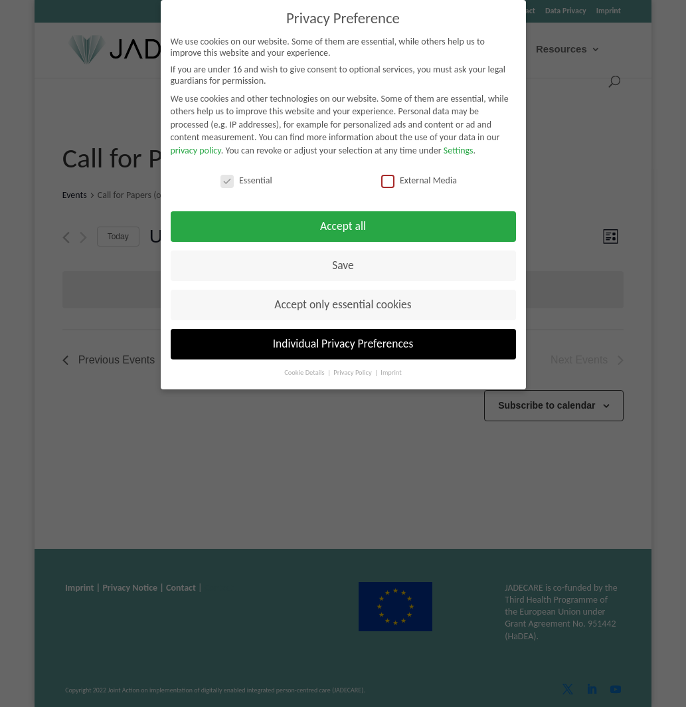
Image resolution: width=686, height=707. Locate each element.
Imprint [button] (391, 372)
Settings (458, 150)
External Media (419, 180)
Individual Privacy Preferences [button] (343, 343)
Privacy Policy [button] (353, 372)
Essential (246, 180)
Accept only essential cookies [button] (342, 304)
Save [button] (343, 265)
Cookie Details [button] (305, 372)
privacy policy (196, 150)
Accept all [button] (343, 226)
